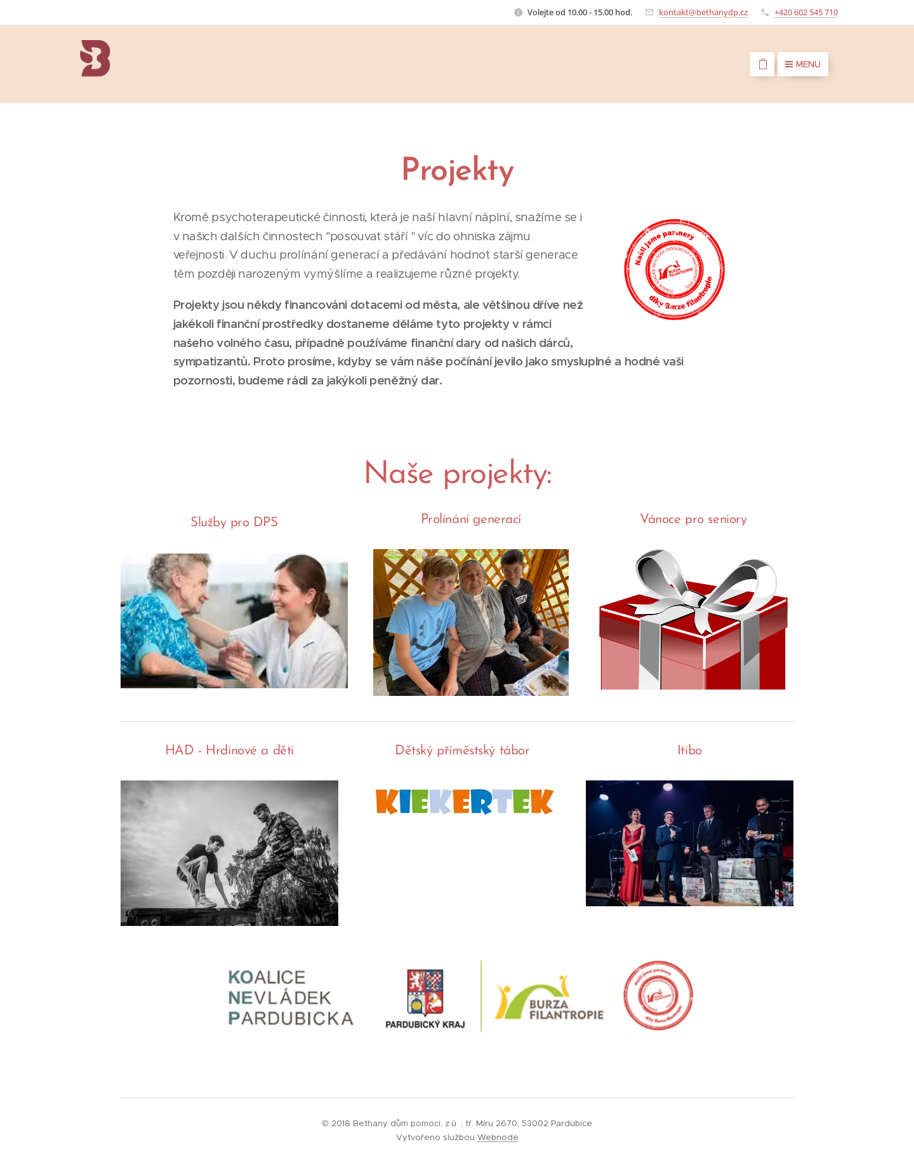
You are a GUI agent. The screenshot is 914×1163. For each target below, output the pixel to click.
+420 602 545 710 (806, 12)
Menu (803, 64)
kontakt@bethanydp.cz (703, 12)
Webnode (498, 1137)
